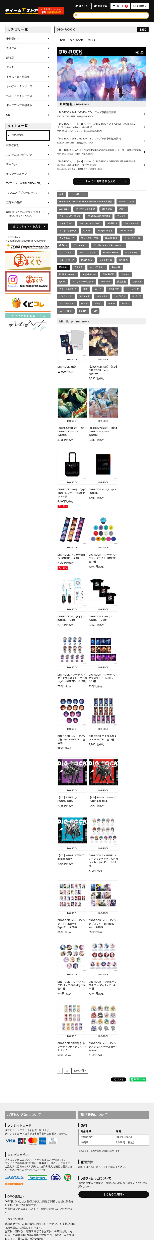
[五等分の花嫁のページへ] (28, 202)
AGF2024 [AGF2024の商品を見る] (64, 209)
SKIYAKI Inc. (97, 1234)
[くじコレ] (28, 302)
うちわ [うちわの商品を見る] (98, 303)
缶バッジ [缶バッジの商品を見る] (136, 296)
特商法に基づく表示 (90, 1217)
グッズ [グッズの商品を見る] (84, 303)
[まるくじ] (28, 260)
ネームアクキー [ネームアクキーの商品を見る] (97, 267)
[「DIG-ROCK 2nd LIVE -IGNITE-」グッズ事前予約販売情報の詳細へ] (101, 140)
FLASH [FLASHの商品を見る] (87, 231)
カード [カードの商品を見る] (98, 289)
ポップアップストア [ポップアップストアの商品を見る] (85, 209)
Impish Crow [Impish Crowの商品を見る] (89, 274)
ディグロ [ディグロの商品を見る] (121, 216)
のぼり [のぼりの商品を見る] (122, 209)
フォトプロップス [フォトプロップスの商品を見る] (89, 238)
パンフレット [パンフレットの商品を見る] (65, 296)
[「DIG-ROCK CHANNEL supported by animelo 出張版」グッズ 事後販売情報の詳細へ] (101, 152)
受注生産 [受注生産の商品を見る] (121, 282)
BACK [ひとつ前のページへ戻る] (143, 29)
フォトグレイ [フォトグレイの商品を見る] (65, 223)
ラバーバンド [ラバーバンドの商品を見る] (65, 311)
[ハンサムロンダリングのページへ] (28, 155)
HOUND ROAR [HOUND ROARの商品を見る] (110, 252)
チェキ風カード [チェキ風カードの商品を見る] (66, 238)
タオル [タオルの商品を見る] (111, 303)
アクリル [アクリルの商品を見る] (137, 282)
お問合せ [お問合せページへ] (140, 6)
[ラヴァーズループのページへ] (28, 174)
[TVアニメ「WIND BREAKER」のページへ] (28, 183)
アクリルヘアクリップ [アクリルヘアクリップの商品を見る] (69, 216)
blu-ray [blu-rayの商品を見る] (83, 311)
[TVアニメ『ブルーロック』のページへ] (28, 193)
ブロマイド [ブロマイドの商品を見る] (84, 296)
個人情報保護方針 (42, 1217)
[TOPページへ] (22, 11)
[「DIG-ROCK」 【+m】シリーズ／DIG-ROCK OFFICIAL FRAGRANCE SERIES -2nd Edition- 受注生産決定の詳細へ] (101, 165)
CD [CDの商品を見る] (95, 311)
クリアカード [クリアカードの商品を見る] (131, 252)
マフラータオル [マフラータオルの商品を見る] (66, 303)
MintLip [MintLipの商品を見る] (63, 267)
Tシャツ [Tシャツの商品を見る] (126, 303)
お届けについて (96, 1212)
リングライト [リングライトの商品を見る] (65, 252)
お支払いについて (75, 1212)
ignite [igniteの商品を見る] (62, 282)
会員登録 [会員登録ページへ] (100, 6)
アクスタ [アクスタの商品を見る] (78, 267)
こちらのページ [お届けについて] (96, 925)
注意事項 (37, 1026)
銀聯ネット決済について (19, 1097)
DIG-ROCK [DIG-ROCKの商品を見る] (108, 274)
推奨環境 (109, 1217)
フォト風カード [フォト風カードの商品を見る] (78, 194)
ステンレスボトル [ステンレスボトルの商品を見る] (87, 252)
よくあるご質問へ (114, 952)
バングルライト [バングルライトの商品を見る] (105, 231)
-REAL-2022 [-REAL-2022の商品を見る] (126, 231)
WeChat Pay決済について (20, 1183)
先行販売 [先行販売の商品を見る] (123, 260)
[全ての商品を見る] (61, 194)
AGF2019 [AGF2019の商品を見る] (105, 282)
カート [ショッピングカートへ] (120, 6)
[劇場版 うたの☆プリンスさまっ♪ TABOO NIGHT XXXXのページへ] (28, 214)
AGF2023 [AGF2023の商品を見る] (112, 223)
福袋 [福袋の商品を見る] (85, 289)
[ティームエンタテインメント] (28, 246)
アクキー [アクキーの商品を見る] (125, 274)
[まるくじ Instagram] (28, 281)
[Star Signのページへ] (28, 164)
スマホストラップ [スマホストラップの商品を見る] (67, 231)
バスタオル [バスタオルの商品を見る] (102, 296)
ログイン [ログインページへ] (81, 6)
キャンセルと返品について (121, 1212)
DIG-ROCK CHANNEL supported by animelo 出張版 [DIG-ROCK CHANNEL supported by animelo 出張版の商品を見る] (85, 201)
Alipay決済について (16, 1128)
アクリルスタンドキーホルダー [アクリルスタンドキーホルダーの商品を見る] (108, 245)
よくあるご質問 (126, 1217)
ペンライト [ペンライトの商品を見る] (120, 296)
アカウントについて (51, 1212)
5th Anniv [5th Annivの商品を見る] (107, 209)
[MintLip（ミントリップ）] (28, 323)
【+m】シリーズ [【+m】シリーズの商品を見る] (132, 238)
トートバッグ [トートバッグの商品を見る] (132, 289)
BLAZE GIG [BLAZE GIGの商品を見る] (111, 238)
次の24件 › (80, 828)
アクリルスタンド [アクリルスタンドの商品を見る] (67, 289)
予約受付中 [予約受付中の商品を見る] (113, 289)
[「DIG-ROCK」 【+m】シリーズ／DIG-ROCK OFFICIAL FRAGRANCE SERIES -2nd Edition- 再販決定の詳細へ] (101, 127)
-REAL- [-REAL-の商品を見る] (63, 245)
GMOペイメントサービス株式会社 (33, 1019)
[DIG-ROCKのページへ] (28, 135)
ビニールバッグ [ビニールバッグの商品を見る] (66, 260)
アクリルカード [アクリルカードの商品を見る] (131, 223)
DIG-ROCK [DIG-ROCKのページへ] (76, 40)
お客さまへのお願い (66, 1217)
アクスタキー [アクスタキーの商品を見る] (80, 245)
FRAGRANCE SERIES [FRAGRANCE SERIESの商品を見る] (99, 216)
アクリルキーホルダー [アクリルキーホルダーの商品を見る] (82, 282)
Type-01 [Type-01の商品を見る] (116, 267)
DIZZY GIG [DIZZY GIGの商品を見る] (86, 260)
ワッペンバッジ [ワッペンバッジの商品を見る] (126, 201)
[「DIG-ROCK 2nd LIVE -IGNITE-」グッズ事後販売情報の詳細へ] (101, 114)
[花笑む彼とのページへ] (28, 145)
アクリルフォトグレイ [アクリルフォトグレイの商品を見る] (89, 223)
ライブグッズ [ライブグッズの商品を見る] (105, 260)
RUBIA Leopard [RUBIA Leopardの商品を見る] (67, 274)
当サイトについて (28, 1212)
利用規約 (24, 1217)
